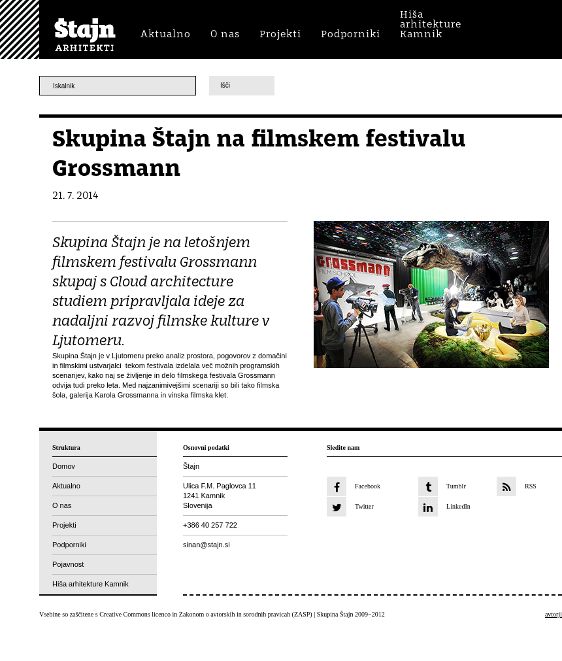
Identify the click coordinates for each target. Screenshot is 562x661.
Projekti (64, 525)
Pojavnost (68, 564)
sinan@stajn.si (206, 545)
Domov (63, 466)
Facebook (367, 486)
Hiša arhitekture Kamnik (90, 584)
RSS (531, 486)
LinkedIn (458, 506)
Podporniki (69, 545)
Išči (225, 85)
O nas (61, 505)
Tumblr (456, 486)
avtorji (553, 614)
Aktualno (66, 486)
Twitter (364, 506)
